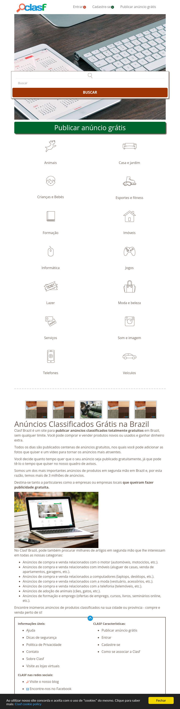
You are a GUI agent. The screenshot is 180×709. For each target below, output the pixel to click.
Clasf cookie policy (28, 704)
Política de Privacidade (43, 644)
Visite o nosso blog (42, 681)
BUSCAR (90, 92)
